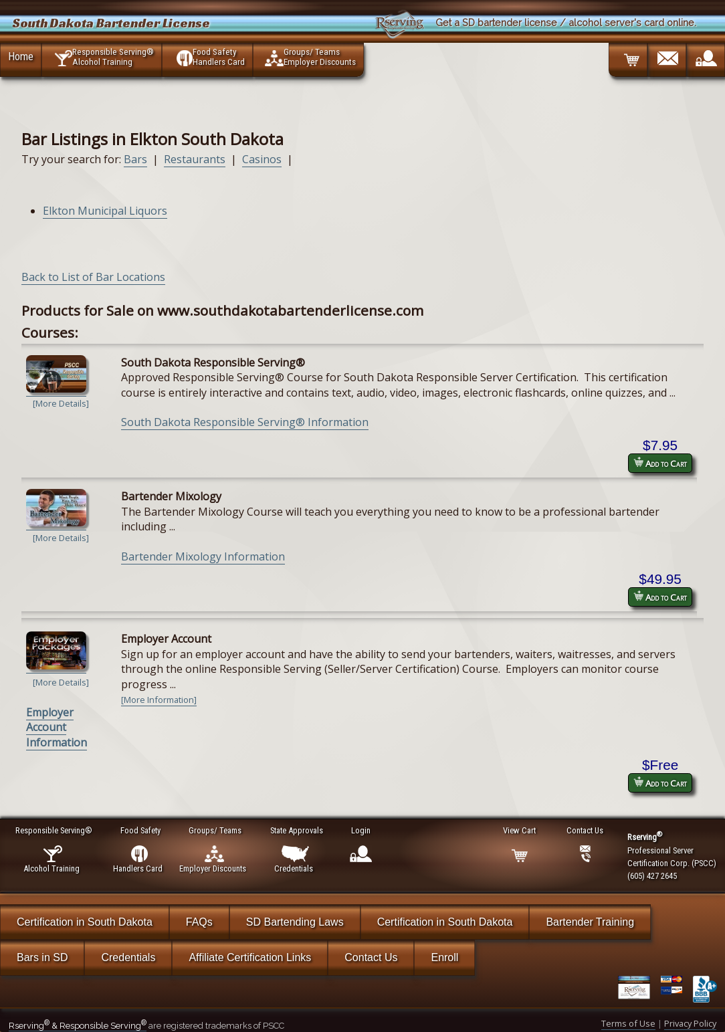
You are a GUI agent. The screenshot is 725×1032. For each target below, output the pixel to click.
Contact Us (370, 957)
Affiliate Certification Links (250, 957)
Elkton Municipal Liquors (105, 210)
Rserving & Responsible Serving (77, 1026)
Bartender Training (590, 922)
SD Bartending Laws (295, 922)
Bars (135, 159)
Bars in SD (42, 957)
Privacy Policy (690, 1023)
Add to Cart (660, 463)
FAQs (199, 922)
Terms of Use (628, 1023)
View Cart (520, 830)
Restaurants (194, 159)
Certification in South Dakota (84, 922)
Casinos (262, 159)
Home (20, 56)
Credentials (128, 957)
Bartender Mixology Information (203, 556)
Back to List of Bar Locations (93, 277)
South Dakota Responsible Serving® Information (245, 422)
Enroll (444, 957)
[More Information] (159, 700)
